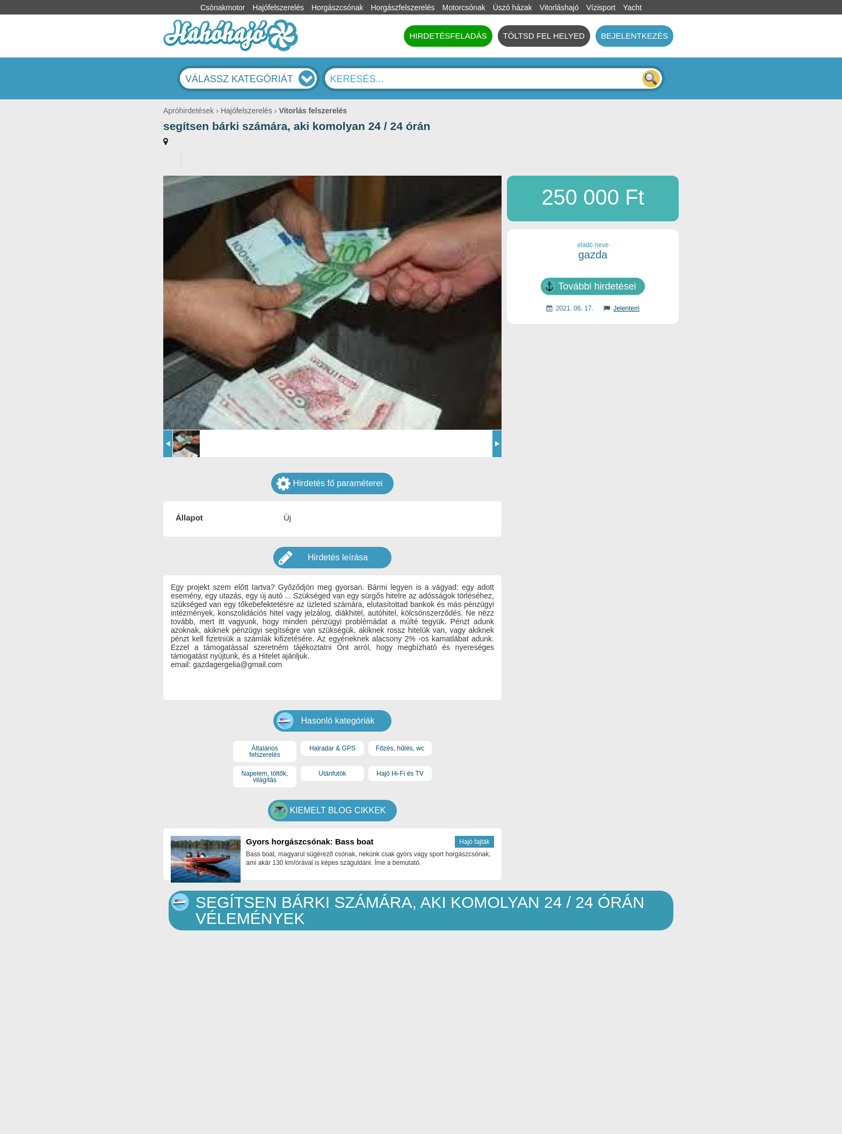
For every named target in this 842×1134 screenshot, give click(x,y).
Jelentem (626, 308)
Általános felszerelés (264, 752)
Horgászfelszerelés (402, 7)
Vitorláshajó (559, 7)
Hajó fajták (474, 842)
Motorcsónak (463, 7)
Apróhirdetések (188, 110)
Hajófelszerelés (278, 7)
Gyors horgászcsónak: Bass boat (310, 841)
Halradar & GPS (332, 748)
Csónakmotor (222, 7)
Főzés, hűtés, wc (400, 748)
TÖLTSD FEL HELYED (544, 35)
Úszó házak (512, 7)
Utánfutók (332, 773)
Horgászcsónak (337, 7)
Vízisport (600, 7)
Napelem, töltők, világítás (265, 777)
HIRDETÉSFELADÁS (448, 35)
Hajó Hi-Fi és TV (400, 773)
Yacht (632, 7)
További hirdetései (597, 286)
